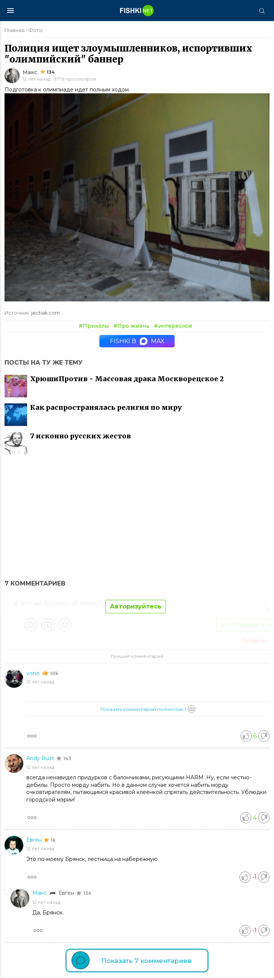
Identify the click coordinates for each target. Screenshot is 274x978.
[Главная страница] (137, 10)
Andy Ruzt (41, 758)
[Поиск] (262, 11)
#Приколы (94, 325)
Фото (35, 30)
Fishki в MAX (137, 341)
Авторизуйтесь (135, 606)
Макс (30, 72)
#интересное (173, 325)
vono (33, 673)
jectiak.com (45, 313)
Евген (34, 840)
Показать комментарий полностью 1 (147, 709)
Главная (14, 30)
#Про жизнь (131, 325)
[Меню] (11, 11)
